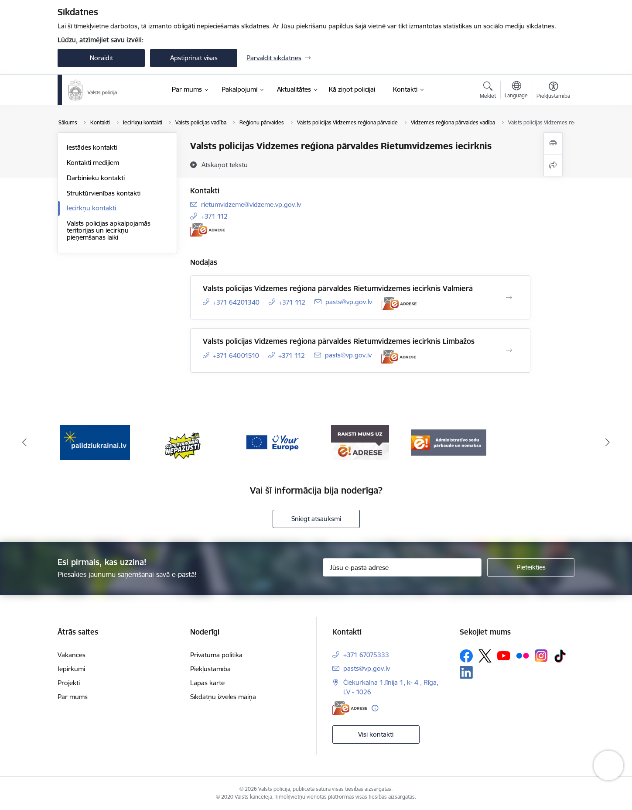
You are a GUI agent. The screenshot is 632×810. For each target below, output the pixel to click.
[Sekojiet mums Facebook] (466, 655)
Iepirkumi (71, 669)
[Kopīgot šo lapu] (553, 165)
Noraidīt (101, 58)
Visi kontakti (375, 734)
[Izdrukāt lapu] (553, 143)
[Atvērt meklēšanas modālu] (487, 91)
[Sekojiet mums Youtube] (503, 655)
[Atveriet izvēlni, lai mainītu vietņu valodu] (516, 91)
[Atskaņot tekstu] (225, 164)
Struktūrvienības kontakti (103, 193)
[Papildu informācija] (375, 708)
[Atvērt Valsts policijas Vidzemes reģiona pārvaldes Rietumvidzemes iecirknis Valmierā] (509, 298)
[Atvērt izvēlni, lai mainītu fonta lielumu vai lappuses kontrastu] (553, 91)
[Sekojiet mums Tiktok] (560, 655)
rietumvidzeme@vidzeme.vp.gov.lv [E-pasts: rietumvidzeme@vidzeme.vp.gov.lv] (251, 204)
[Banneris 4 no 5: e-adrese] (360, 442)
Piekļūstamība (210, 669)
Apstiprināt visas (194, 58)
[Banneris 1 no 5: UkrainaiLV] (95, 442)
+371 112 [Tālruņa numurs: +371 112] (214, 216)
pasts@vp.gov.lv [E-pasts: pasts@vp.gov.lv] (348, 302)
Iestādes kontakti (92, 147)
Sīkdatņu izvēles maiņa (223, 697)
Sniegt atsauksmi (316, 519)
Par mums (73, 697)
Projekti (69, 683)
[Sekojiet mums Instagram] (541, 655)
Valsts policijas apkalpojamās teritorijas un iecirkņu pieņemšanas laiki (108, 230)
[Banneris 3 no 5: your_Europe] (272, 442)
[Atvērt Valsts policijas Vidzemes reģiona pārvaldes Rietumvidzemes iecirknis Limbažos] (509, 350)
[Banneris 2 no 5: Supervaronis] (183, 442)
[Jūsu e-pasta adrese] (402, 567)
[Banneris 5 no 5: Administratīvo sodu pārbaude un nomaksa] (448, 442)
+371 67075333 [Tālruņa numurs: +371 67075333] (366, 655)
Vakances (71, 655)
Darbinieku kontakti (96, 178)
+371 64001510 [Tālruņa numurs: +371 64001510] (236, 355)
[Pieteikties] (530, 567)
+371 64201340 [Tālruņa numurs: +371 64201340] (236, 302)
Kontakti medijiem (93, 162)
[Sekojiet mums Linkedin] (466, 672)
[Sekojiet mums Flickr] (522, 655)
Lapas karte (207, 683)
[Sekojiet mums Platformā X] (485, 655)
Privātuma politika (216, 655)
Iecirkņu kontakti (91, 208)
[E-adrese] (207, 230)
